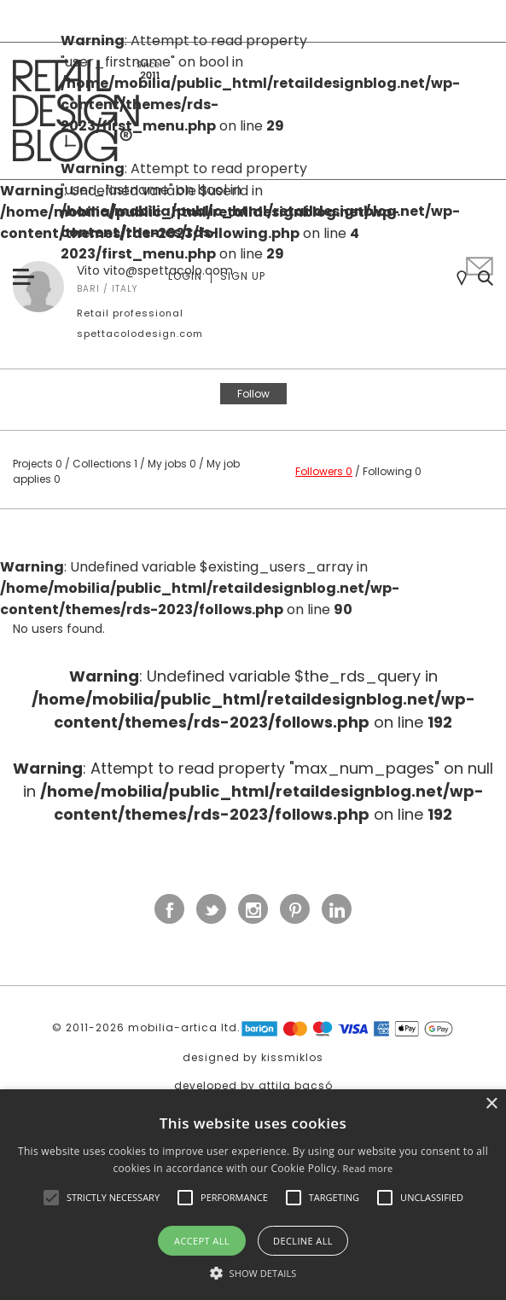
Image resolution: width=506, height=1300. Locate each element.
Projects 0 (37, 463)
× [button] (491, 1104)
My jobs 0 (172, 463)
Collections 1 (105, 463)
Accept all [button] (202, 1240)
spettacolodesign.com (140, 333)
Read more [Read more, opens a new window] (368, 1168)
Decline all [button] (303, 1240)
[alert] (253, 1194)
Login (185, 276)
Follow (253, 393)
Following (392, 471)
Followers (323, 471)
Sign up (242, 276)
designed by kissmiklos (253, 1057)
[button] (51, 1198)
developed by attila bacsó (253, 1085)
